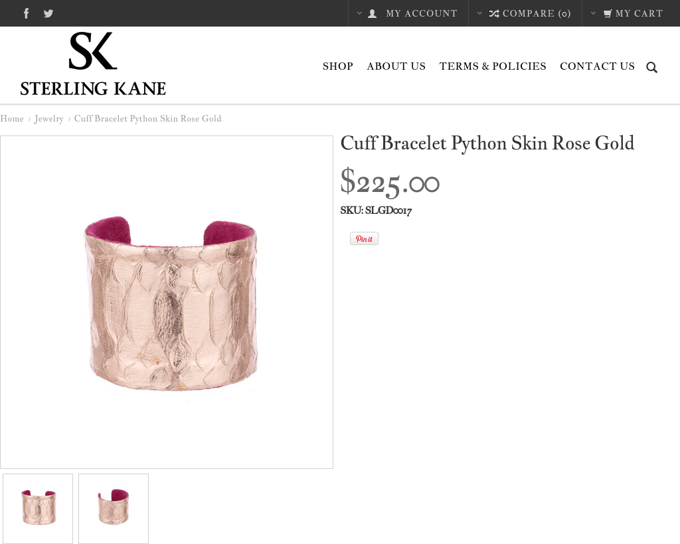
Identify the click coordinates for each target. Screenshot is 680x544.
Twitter (48, 13)
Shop (338, 66)
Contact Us (597, 66)
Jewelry (49, 118)
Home (12, 118)
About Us (396, 66)
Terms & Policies (493, 66)
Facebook (26, 13)
